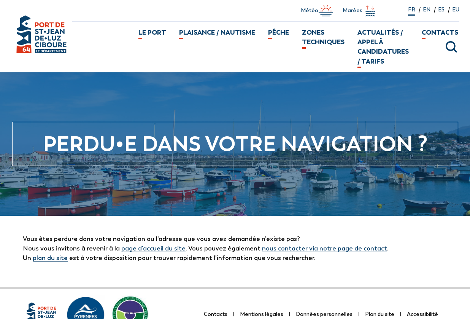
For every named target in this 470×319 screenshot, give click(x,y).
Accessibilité (422, 314)
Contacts (440, 32)
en (426, 9)
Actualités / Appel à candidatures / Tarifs (383, 46)
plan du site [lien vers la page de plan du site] (50, 258)
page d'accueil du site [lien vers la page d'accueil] (153, 248)
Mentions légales (261, 314)
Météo (317, 10)
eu (455, 9)
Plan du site (379, 314)
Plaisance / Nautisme (217, 32)
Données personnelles (324, 314)
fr (411, 9)
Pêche (278, 32)
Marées (360, 10)
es (441, 9)
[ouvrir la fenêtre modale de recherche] (446, 47)
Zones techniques (323, 37)
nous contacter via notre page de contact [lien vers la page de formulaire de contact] (324, 248)
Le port (152, 32)
